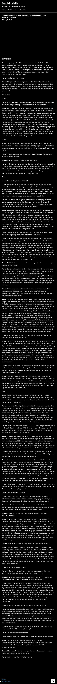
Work (4, 10)
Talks (10, 10)
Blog (16, 10)
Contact (23, 10)
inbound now (6, 681)
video (4, 679)
